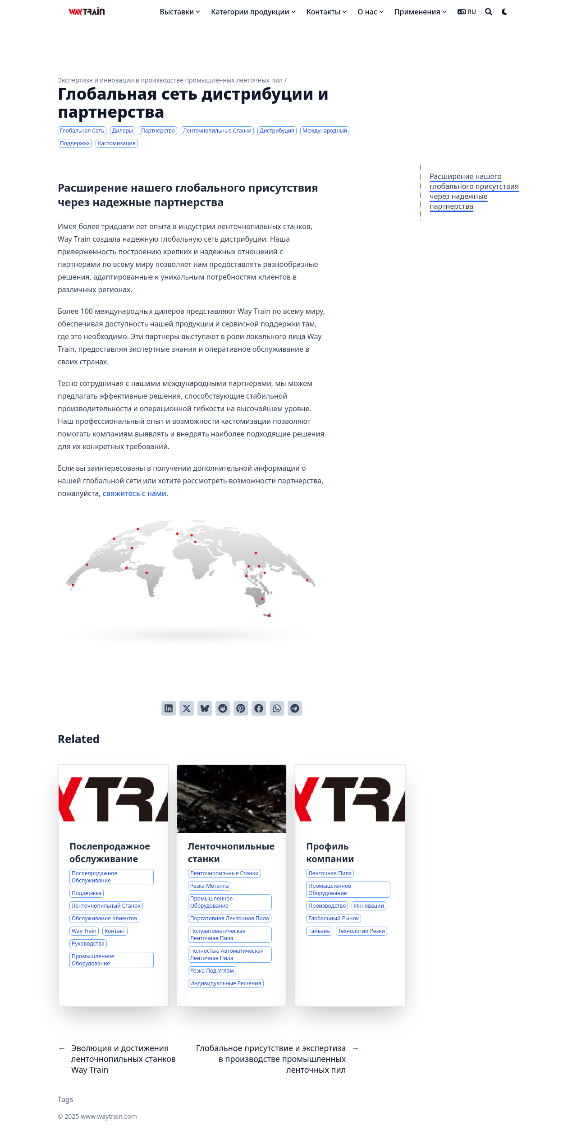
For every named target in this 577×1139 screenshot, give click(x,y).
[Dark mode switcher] (504, 11)
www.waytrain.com (109, 1116)
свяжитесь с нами (134, 493)
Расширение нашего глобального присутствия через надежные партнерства (474, 191)
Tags (65, 1099)
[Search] (488, 11)
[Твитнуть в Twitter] (186, 708)
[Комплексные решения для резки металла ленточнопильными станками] (232, 885)
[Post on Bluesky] (204, 708)
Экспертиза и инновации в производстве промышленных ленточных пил (170, 80)
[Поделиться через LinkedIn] (168, 708)
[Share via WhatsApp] (277, 708)
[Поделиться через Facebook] (259, 708)
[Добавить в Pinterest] (241, 708)
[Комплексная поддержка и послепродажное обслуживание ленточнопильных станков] (113, 885)
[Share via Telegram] (295, 708)
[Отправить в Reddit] (222, 708)
